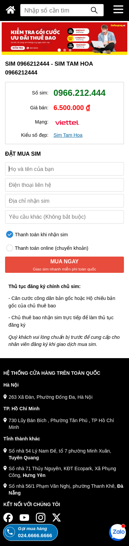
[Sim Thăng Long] (10, 10)
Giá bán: (39, 107)
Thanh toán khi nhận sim (37, 234)
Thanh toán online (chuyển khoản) (47, 248)
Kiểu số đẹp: (34, 135)
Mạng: (41, 122)
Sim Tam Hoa (68, 135)
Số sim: (40, 92)
